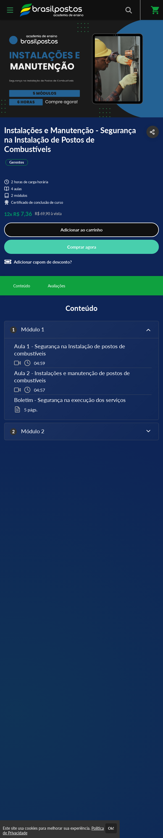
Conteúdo (21, 285)
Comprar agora (81, 246)
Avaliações (56, 285)
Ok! (111, 828)
